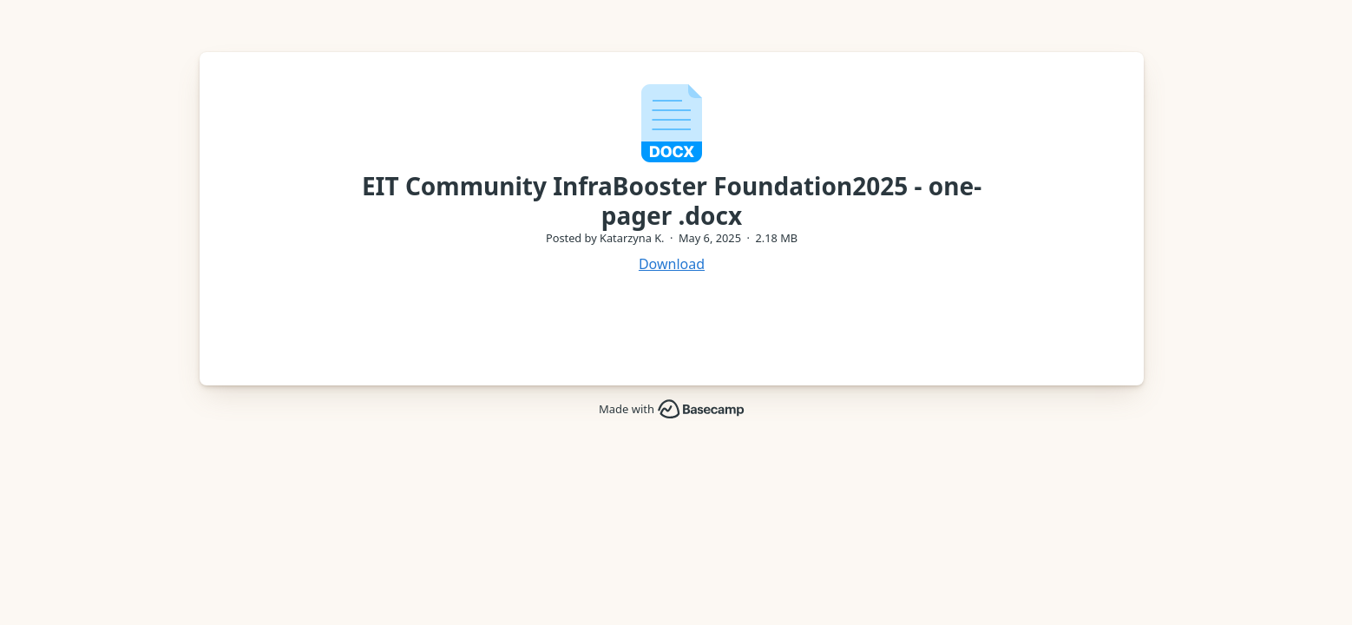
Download (672, 263)
